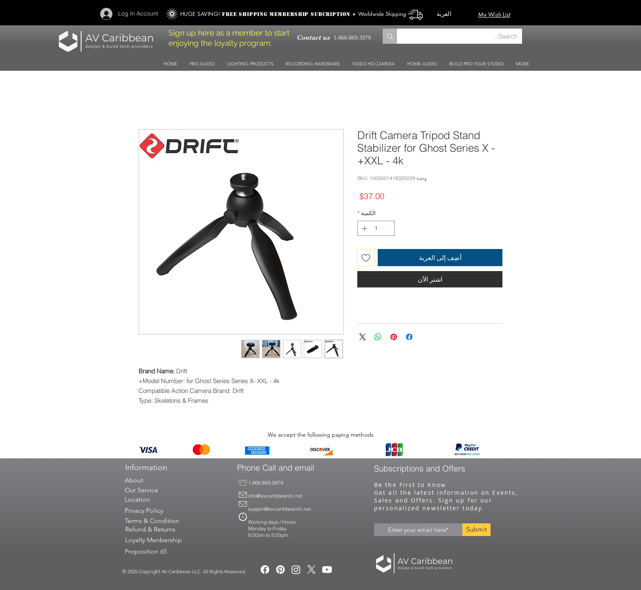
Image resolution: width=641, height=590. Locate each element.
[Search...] (465, 36)
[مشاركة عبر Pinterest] (394, 337)
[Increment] (364, 228)
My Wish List (494, 14)
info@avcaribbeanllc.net (275, 496)
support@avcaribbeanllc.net (279, 509)
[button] (452, 14)
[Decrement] (388, 228)
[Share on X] (363, 337)
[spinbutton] (376, 228)
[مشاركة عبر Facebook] (409, 337)
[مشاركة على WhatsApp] (378, 337)
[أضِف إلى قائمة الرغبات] (365, 257)
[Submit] (476, 529)
